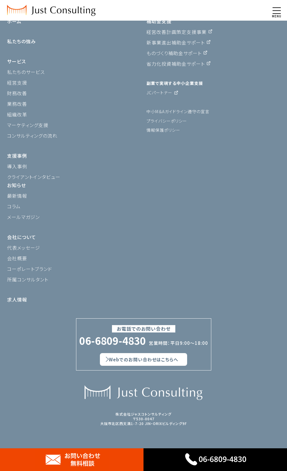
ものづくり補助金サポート (174, 53)
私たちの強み (21, 41)
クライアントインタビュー (33, 176)
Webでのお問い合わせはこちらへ (143, 359)
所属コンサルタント (27, 279)
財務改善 (17, 93)
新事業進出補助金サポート (175, 42)
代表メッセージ (23, 247)
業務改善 (17, 103)
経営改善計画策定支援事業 (176, 31)
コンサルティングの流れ (32, 135)
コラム (14, 206)
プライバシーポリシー (166, 121)
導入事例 (17, 166)
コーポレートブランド (29, 268)
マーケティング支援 (27, 125)
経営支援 (17, 82)
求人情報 (17, 299)
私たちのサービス (26, 71)
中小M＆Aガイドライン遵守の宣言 (178, 111)
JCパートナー (159, 92)
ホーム (14, 21)
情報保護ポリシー (163, 130)
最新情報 (17, 195)
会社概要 (17, 258)
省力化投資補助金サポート (175, 63)
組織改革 (17, 114)
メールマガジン (23, 216)
